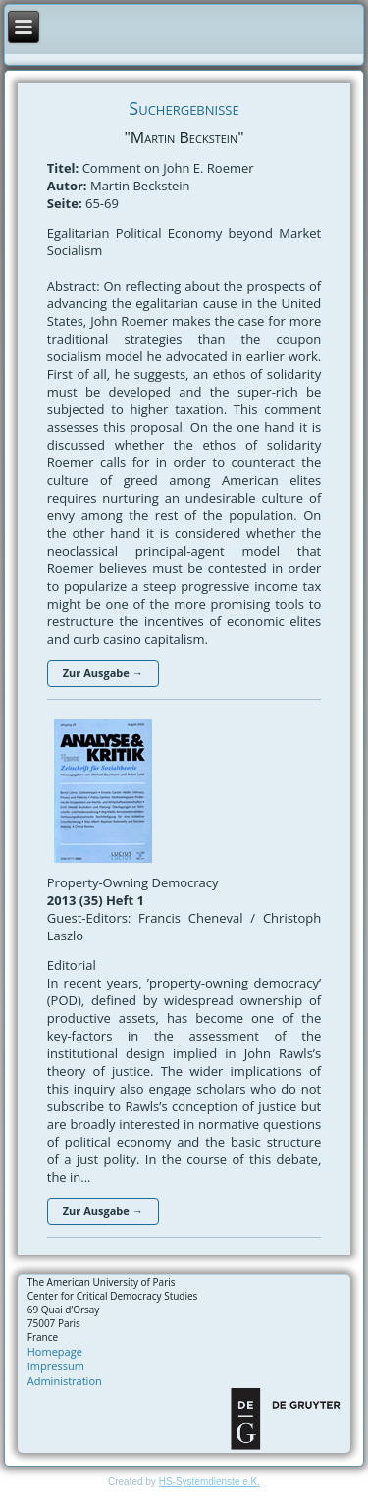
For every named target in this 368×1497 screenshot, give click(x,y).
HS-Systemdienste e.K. (209, 1481)
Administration (64, 1380)
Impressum (55, 1366)
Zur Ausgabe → (103, 673)
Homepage (54, 1351)
